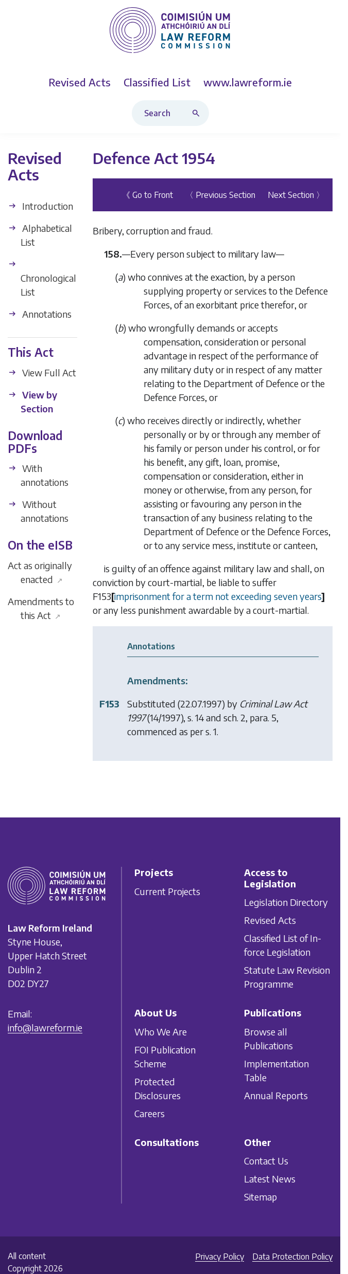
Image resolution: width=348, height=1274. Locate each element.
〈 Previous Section (220, 195)
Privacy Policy (219, 1256)
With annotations (38, 475)
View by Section (32, 401)
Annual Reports (276, 1095)
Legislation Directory (286, 902)
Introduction (40, 206)
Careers (149, 1113)
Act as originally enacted (40, 572)
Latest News (269, 1179)
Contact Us (266, 1161)
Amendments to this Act (41, 608)
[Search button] (198, 113)
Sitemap (260, 1197)
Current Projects (167, 891)
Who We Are (160, 1031)
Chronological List (42, 278)
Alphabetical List (40, 235)
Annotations (40, 314)
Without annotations (38, 511)
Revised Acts (270, 920)
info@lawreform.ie (45, 1027)
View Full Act (42, 372)
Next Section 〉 (296, 195)
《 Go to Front (147, 195)
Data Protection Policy (292, 1256)
